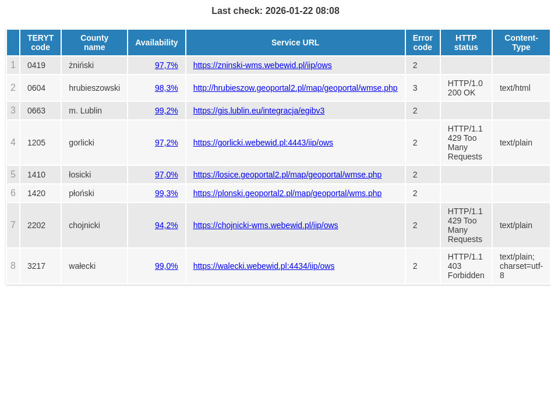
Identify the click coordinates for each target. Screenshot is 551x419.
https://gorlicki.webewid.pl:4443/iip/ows (263, 142)
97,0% (166, 174)
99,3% (166, 193)
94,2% (166, 225)
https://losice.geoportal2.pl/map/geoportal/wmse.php (287, 174)
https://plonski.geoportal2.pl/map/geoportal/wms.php (287, 193)
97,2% (166, 142)
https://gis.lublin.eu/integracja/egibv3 (259, 110)
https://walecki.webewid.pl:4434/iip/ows (264, 266)
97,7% (166, 65)
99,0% (166, 266)
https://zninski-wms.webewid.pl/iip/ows (262, 65)
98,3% (166, 88)
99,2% (166, 110)
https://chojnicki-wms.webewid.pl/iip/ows (265, 225)
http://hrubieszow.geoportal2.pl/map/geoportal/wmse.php (295, 88)
